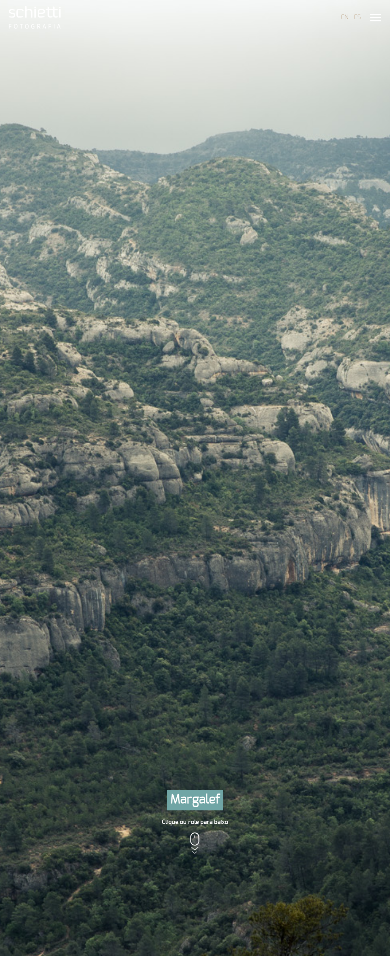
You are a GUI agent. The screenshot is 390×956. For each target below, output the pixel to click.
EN (344, 17)
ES (357, 17)
